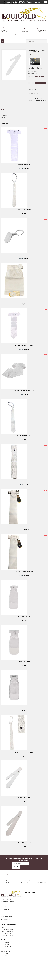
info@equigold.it (6, 912)
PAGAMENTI (11, 3)
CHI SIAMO (4, 3)
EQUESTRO (31, 55)
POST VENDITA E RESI (6, 933)
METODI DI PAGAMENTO (7, 931)
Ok (45, 1)
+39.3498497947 (5, 30)
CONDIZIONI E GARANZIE (7, 935)
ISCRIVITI (16, 866)
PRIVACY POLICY (5, 927)
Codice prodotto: (31, 76)
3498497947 (44, 882)
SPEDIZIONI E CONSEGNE (7, 929)
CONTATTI (25, 3)
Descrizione (4, 109)
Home (2, 46)
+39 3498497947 (5, 909)
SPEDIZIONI (18, 3)
